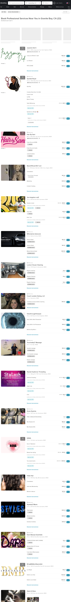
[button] (16, 3)
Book (68, 56)
